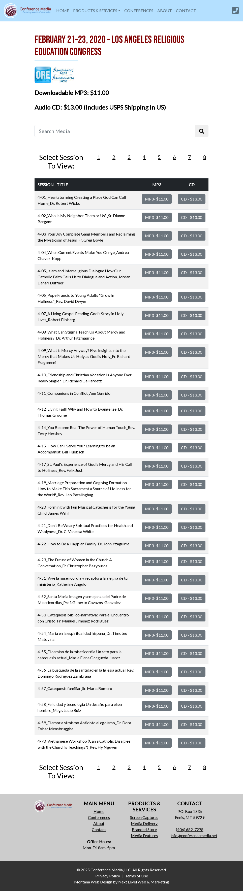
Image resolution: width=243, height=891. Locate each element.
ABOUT (164, 10)
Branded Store (144, 829)
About (98, 823)
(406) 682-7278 (189, 829)
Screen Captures (144, 817)
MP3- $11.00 (156, 198)
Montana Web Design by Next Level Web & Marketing (121, 881)
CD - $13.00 (191, 198)
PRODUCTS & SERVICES (95, 10)
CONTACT (186, 10)
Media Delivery (144, 823)
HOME (62, 10)
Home (99, 811)
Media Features (144, 835)
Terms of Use (136, 875)
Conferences (99, 817)
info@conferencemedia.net (194, 835)
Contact (99, 829)
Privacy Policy (107, 875)
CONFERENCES (138, 10)
